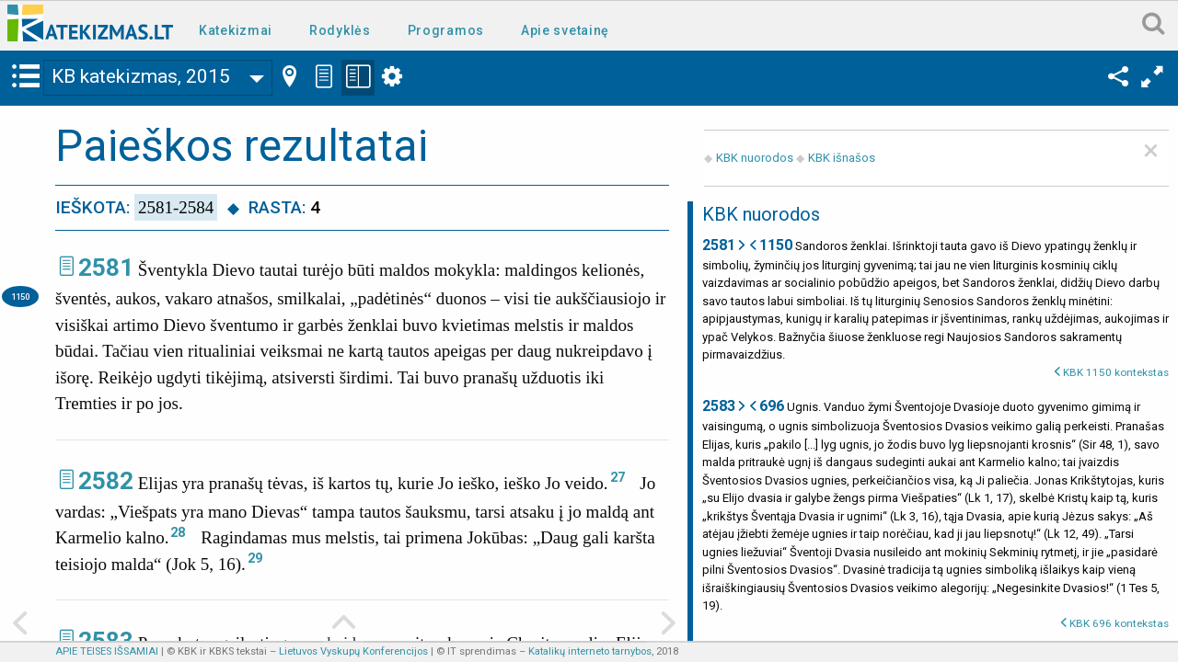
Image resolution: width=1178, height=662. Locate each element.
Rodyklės (340, 30)
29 (255, 558)
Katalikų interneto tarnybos (590, 651)
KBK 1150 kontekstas (1116, 372)
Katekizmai (235, 30)
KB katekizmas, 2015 (141, 76)
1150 (20, 296)
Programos (446, 30)
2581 (105, 267)
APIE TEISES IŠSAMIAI (106, 651)
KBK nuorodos (754, 158)
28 (177, 532)
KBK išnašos (841, 158)
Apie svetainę (565, 30)
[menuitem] (239, 29)
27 (617, 477)
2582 (105, 481)
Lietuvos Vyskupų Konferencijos (353, 651)
